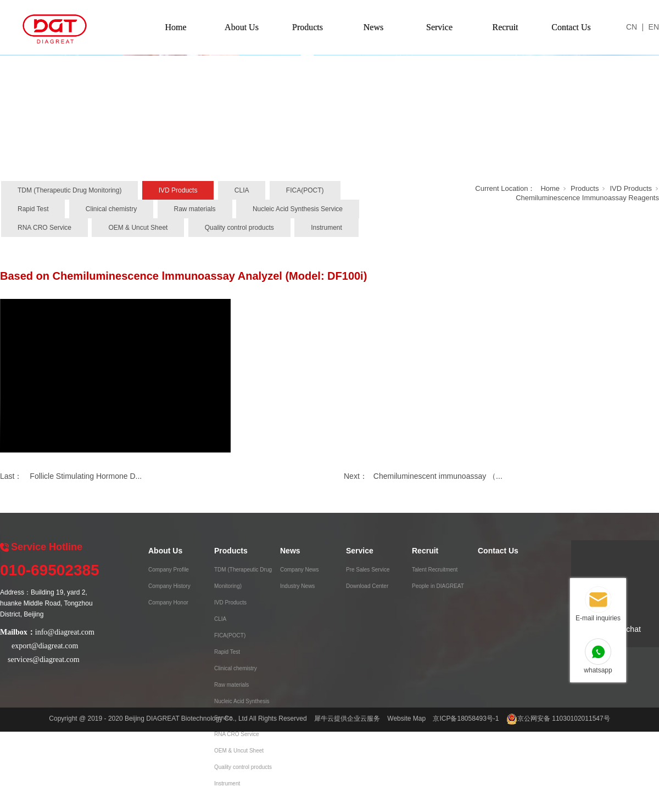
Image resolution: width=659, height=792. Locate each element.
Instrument (326, 227)
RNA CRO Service (44, 227)
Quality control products (239, 227)
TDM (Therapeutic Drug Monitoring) (69, 190)
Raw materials (195, 209)
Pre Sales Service (367, 570)
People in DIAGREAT (438, 586)
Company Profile (168, 570)
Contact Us (571, 27)
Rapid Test (33, 209)
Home (175, 27)
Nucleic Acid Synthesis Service (298, 209)
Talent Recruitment (434, 570)
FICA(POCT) (305, 190)
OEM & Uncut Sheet (137, 227)
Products (307, 27)
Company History (169, 586)
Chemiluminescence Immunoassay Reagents (587, 198)
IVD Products (178, 190)
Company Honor (168, 602)
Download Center (367, 586)
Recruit (505, 27)
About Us (242, 27)
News (373, 27)
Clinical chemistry (111, 209)
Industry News (297, 586)
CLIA (241, 190)
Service (439, 27)
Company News (299, 570)
